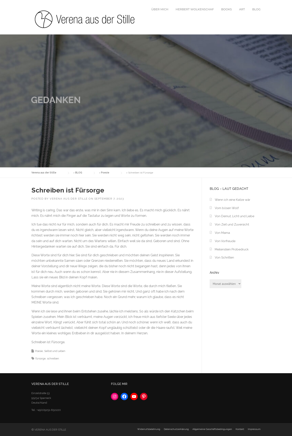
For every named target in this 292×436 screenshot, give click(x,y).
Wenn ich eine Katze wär (232, 200)
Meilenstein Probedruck (232, 249)
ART (242, 9)
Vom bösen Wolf (227, 208)
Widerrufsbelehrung (148, 429)
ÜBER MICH (159, 9)
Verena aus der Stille (69, 198)
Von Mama (222, 233)
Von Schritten (224, 257)
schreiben (53, 358)
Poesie (39, 351)
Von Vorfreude (225, 241)
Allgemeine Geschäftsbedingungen (212, 429)
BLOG (256, 9)
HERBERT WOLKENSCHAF (195, 9)
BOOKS (226, 9)
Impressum (254, 429)
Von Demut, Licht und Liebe (234, 216)
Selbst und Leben (54, 351)
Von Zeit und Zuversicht (232, 224)
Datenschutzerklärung (176, 429)
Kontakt (240, 429)
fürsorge (40, 358)
